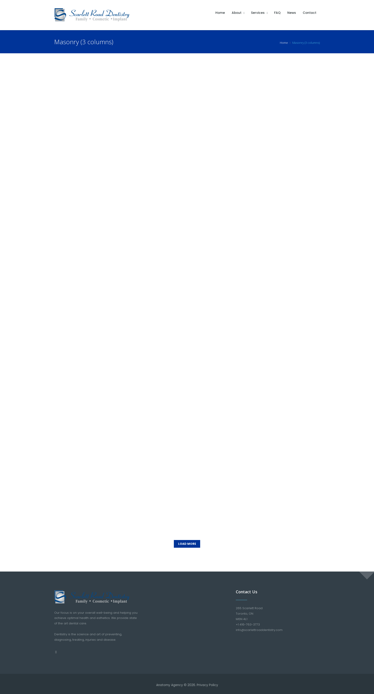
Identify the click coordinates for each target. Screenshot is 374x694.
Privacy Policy (208, 682)
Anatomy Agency (169, 682)
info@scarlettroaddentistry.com (259, 627)
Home (284, 43)
